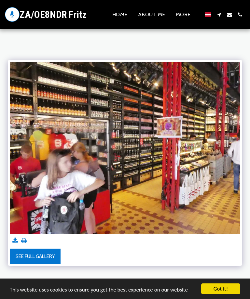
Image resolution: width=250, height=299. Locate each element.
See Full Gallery (35, 256)
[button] (219, 14)
